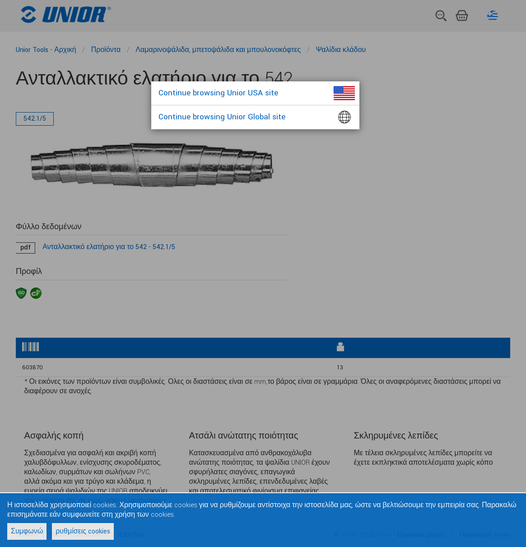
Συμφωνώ (27, 531)
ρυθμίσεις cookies (83, 531)
